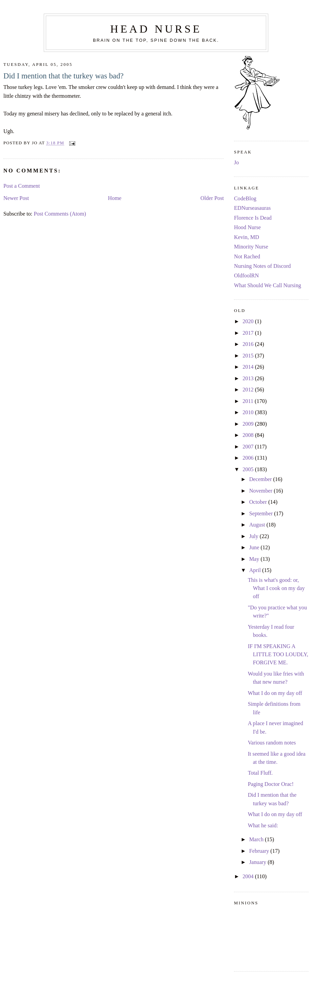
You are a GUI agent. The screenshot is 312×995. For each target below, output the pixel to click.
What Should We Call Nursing (267, 285)
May (255, 559)
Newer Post (16, 198)
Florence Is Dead (253, 218)
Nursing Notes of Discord (262, 266)
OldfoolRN (246, 276)
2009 (248, 424)
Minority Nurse (251, 247)
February (260, 851)
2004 (248, 876)
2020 (248, 321)
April (255, 570)
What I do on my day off (275, 693)
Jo (236, 163)
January (258, 862)
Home (114, 198)
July (254, 536)
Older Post (212, 198)
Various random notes (272, 743)
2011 (248, 401)
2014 (248, 367)
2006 (248, 458)
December (261, 479)
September (261, 514)
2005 (248, 469)
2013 (248, 378)
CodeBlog (245, 199)
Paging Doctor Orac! (271, 784)
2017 (248, 333)
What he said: (263, 826)
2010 (248, 412)
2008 (248, 435)
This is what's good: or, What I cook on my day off (276, 588)
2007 (248, 447)
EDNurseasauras (252, 208)
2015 (248, 356)
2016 (248, 344)
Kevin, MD (246, 237)
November (261, 491)
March (257, 839)
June (255, 548)
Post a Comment (21, 186)
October (258, 502)
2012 (248, 390)
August (258, 525)
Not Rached (247, 257)
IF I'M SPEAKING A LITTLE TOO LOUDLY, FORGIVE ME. (278, 654)
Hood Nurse (247, 227)
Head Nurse (156, 29)
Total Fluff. (260, 773)
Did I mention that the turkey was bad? (63, 76)
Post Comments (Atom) (60, 214)
